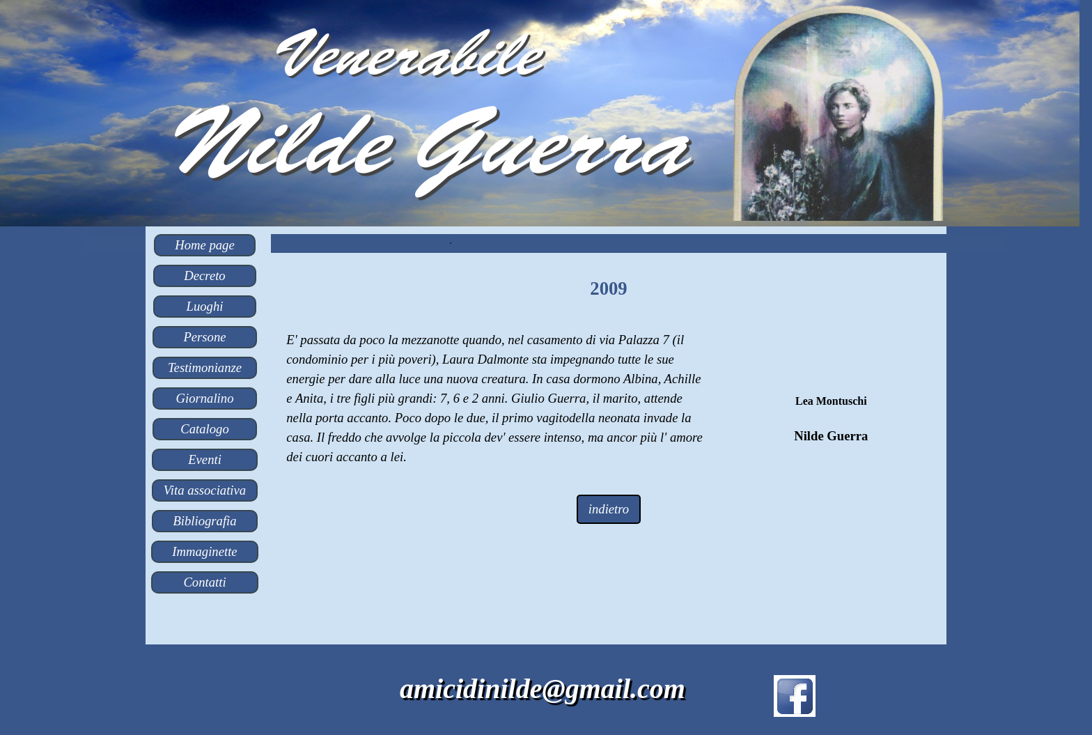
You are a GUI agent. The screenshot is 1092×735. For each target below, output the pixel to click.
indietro (608, 509)
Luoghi (205, 306)
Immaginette (204, 551)
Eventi (204, 459)
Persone (204, 337)
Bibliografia (204, 520)
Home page (204, 245)
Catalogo (204, 428)
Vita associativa (205, 490)
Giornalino (205, 398)
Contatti (204, 582)
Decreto (204, 275)
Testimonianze (205, 367)
